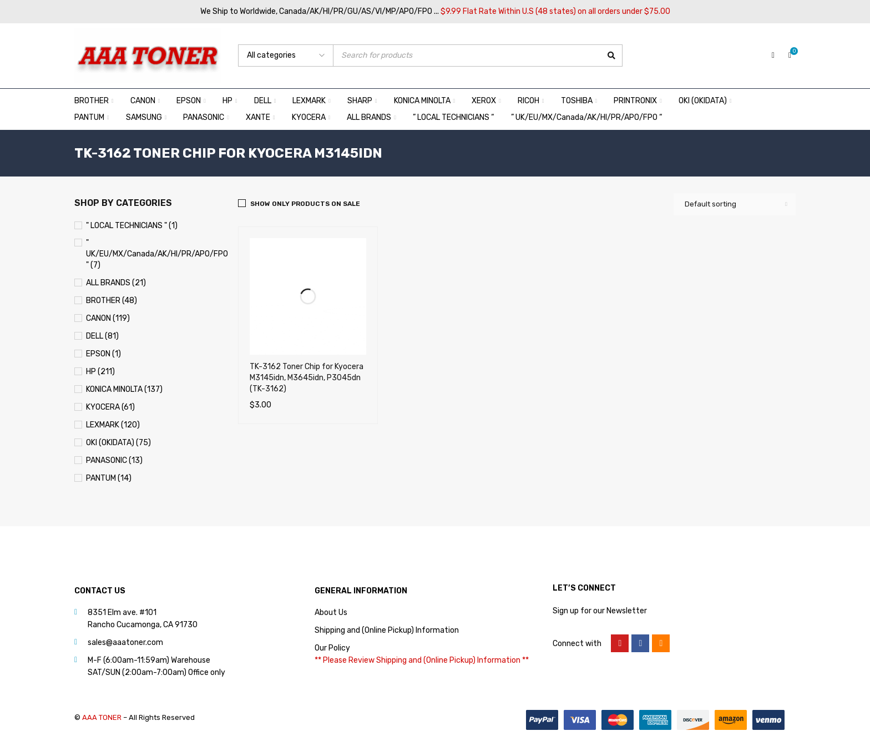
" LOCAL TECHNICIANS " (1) (132, 225)
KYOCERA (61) (110, 407)
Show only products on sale (305, 204)
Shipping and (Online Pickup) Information (387, 630)
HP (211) (100, 371)
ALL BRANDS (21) (116, 283)
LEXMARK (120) (113, 425)
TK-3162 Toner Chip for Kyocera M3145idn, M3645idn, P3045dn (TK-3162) (306, 378)
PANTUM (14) (108, 478)
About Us (331, 612)
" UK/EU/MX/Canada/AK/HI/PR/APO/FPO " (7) (157, 254)
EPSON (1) (103, 354)
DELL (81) (102, 336)
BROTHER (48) (111, 300)
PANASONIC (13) (114, 460)
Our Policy (332, 648)
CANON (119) (108, 318)
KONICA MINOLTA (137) (124, 389)
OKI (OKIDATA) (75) (118, 442)
